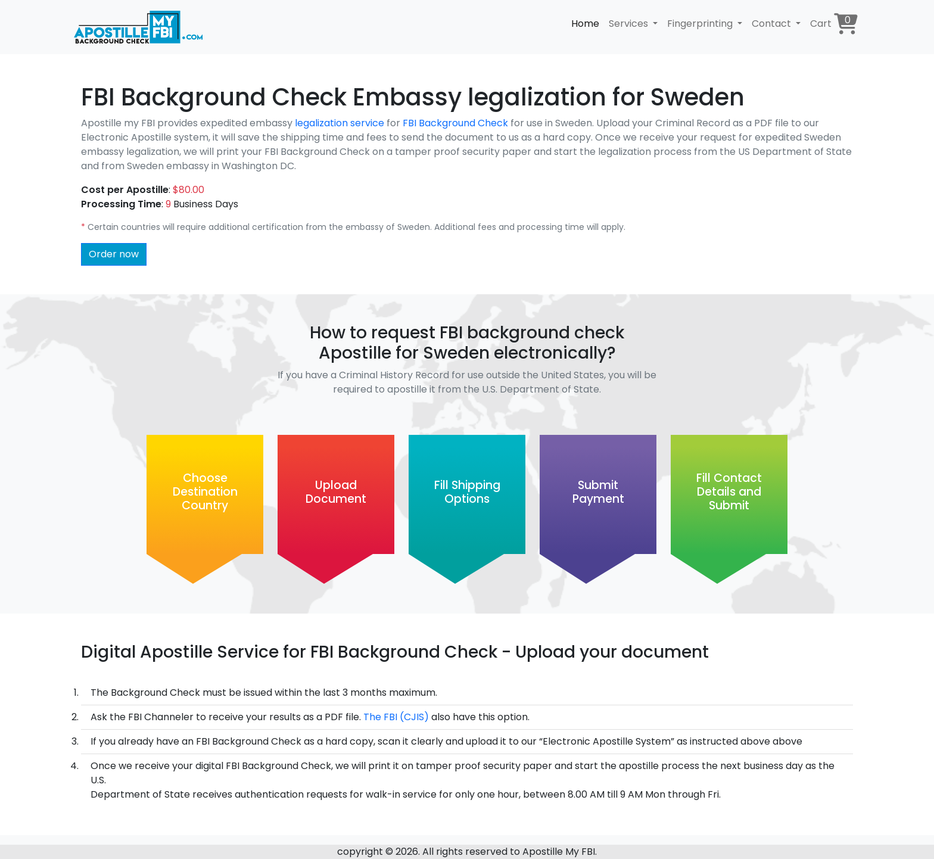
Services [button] (629, 23)
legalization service (339, 123)
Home (585, 23)
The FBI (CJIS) (396, 717)
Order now (114, 254)
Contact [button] (772, 23)
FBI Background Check (456, 123)
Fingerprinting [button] (701, 23)
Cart (834, 23)
